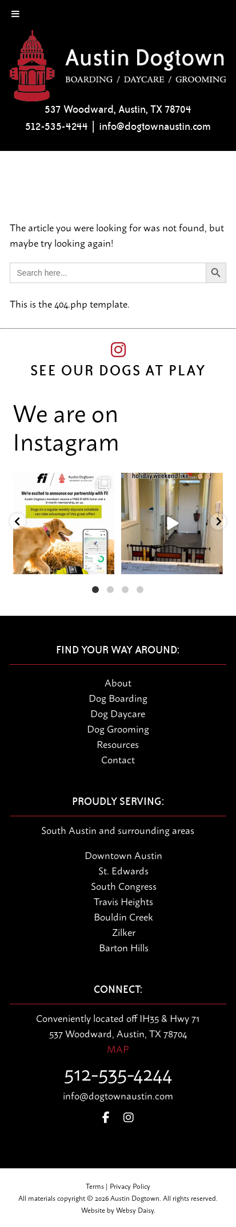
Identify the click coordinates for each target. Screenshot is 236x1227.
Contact (118, 758)
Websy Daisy (135, 1209)
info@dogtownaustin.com (155, 126)
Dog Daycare (117, 712)
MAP (118, 1048)
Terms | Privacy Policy (118, 1185)
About (118, 681)
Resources (118, 743)
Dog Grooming (118, 728)
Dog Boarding (118, 697)
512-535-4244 (56, 126)
